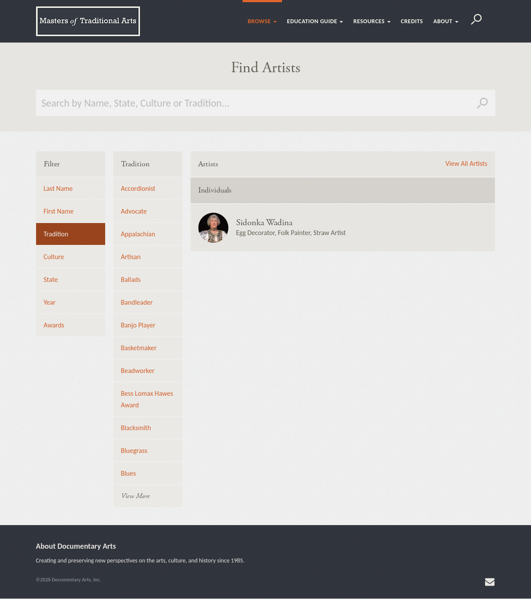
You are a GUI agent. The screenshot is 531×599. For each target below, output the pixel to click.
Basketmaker (139, 348)
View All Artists (466, 164)
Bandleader (137, 302)
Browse (262, 21)
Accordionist (138, 188)
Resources (371, 21)
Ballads (131, 279)
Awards (54, 325)
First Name (59, 211)
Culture (54, 257)
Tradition (56, 234)
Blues (128, 473)
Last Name (58, 188)
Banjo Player (138, 325)
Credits (412, 21)
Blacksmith (136, 428)
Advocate (134, 211)
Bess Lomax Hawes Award (147, 399)
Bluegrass (134, 450)
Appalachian (138, 234)
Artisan (131, 257)
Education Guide (315, 21)
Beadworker (138, 371)
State (51, 279)
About (445, 21)
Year (50, 302)
